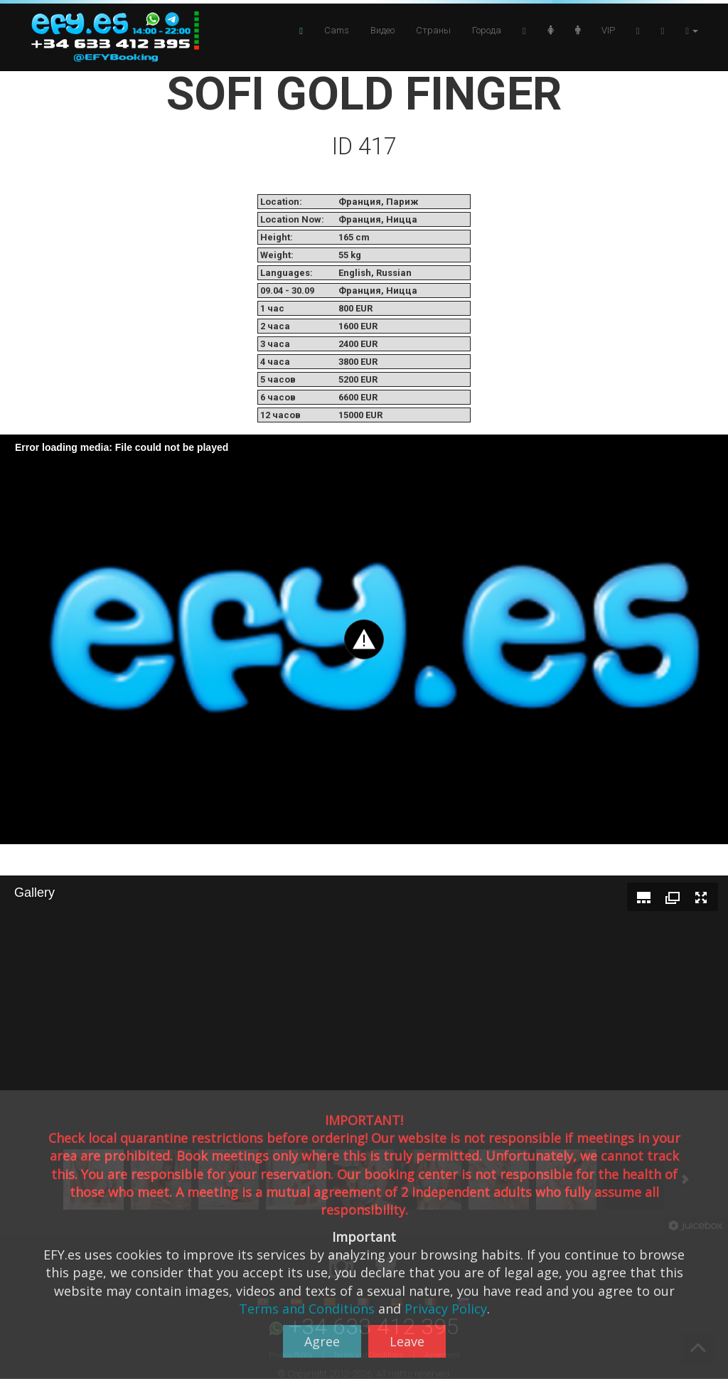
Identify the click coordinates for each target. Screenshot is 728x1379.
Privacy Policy (446, 1308)
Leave (407, 1341)
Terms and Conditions (307, 1308)
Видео (382, 30)
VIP (608, 30)
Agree (322, 1341)
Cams (336, 30)
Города (486, 30)
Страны (433, 30)
